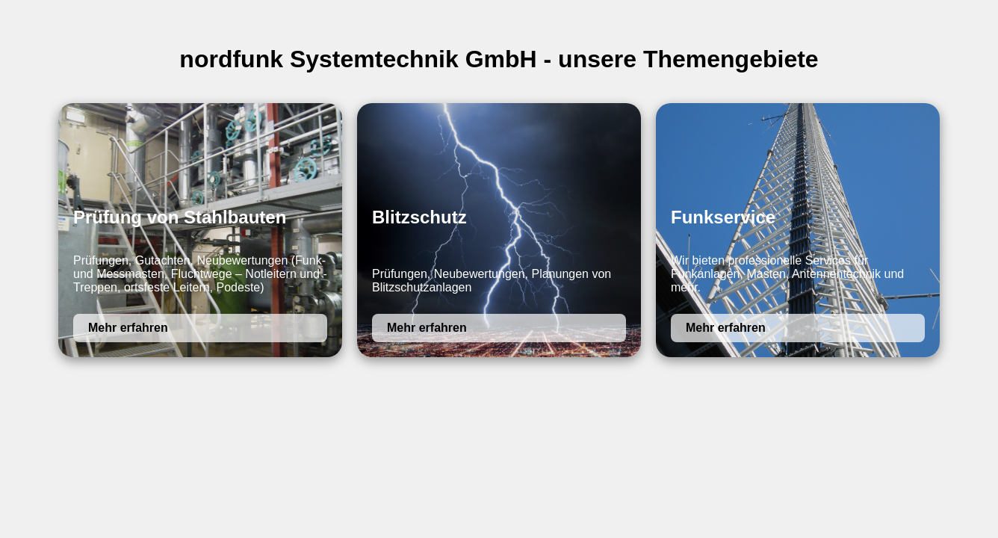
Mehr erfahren (128, 327)
